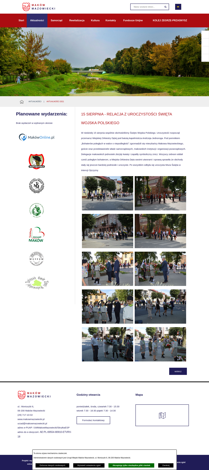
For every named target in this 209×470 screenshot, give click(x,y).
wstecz (178, 371)
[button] (107, 209)
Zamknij (165, 465)
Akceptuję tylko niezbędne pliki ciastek (131, 465)
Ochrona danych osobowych (52, 465)
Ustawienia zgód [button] (178, 462)
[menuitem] (21, 20)
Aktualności (35, 101)
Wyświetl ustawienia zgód (89, 465)
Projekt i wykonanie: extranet (31, 462)
